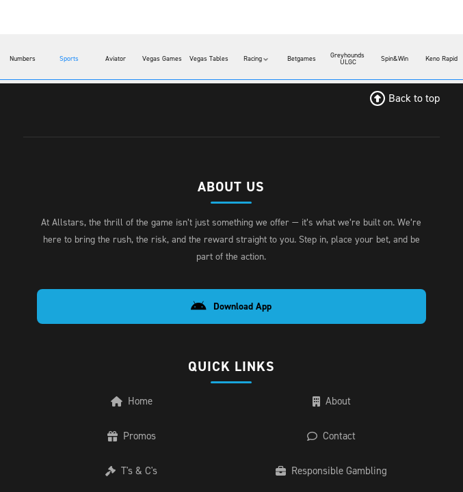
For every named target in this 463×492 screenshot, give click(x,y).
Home (134, 404)
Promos (134, 441)
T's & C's (134, 478)
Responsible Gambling (334, 478)
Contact (334, 441)
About (334, 404)
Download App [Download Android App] (235, 306)
